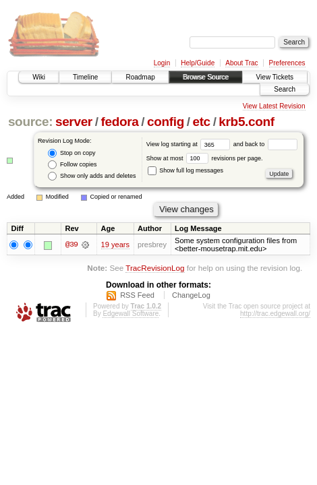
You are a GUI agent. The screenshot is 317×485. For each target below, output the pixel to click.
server (73, 122)
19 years (115, 244)
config (165, 122)
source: (30, 122)
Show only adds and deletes (92, 176)
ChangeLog (191, 295)
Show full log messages (185, 170)
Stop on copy (71, 153)
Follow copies (72, 164)
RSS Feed (137, 295)
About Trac (241, 63)
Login (162, 63)
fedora (119, 122)
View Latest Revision (274, 106)
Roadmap (139, 77)
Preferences (287, 63)
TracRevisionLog (154, 267)
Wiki (38, 77)
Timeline (85, 77)
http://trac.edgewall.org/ (275, 313)
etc (201, 122)
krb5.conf (246, 122)
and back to (265, 144)
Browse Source (206, 77)
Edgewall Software (130, 313)
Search (284, 89)
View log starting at (189, 144)
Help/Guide (197, 63)
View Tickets (274, 77)
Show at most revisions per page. (204, 158)
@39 (71, 244)
